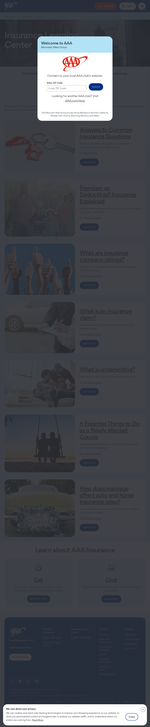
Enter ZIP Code (55, 82)
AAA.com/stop (75, 100)
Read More (37, 720)
